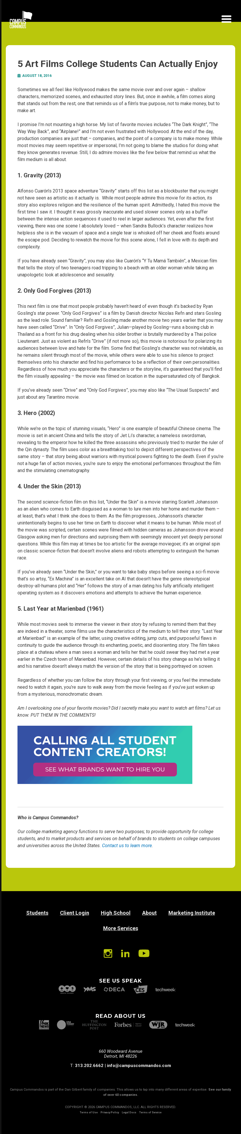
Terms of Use (89, 1112)
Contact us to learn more (127, 845)
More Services (120, 928)
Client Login (74, 913)
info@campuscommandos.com (139, 1065)
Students (37, 913)
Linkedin (125, 953)
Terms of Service (150, 1112)
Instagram (108, 953)
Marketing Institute (191, 913)
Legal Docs (129, 1112)
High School (116, 913)
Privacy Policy (110, 1112)
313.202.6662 (89, 1065)
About (149, 913)
